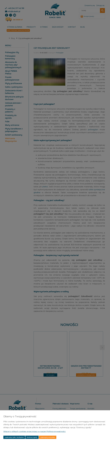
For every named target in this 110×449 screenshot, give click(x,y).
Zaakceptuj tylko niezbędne (14, 437)
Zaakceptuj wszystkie (47, 437)
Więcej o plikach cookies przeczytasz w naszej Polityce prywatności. (35, 431)
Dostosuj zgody (32, 437)
